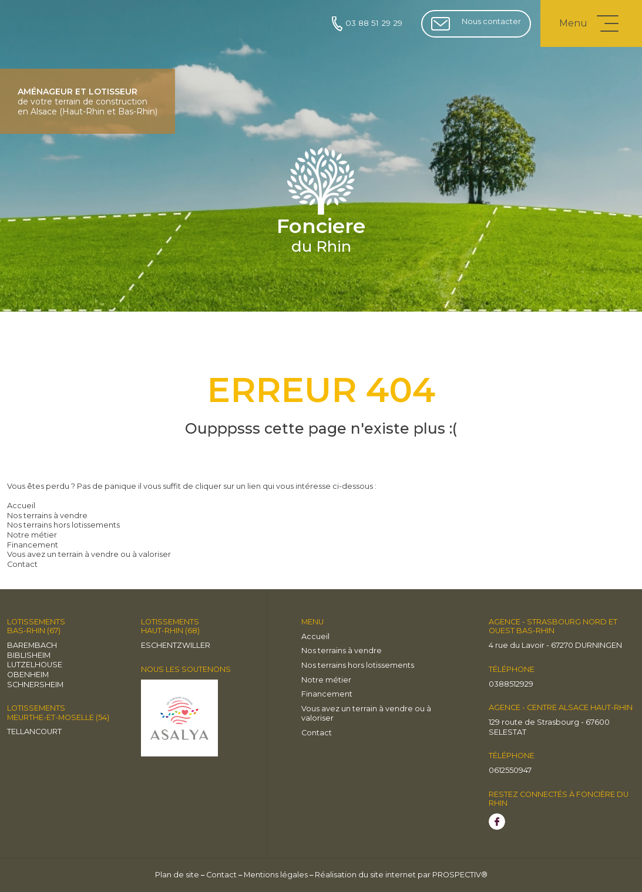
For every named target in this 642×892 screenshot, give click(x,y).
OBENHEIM (28, 674)
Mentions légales (276, 874)
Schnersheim (35, 684)
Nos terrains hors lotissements (63, 525)
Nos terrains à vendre (47, 515)
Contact (22, 564)
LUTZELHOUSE (34, 664)
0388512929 (511, 684)
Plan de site (177, 874)
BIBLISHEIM (29, 655)
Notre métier (32, 535)
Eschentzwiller (175, 645)
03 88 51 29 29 (367, 23)
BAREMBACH (32, 645)
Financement (32, 544)
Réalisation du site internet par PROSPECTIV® (401, 874)
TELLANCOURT (34, 731)
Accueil (21, 505)
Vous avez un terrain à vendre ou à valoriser (89, 554)
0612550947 (510, 770)
